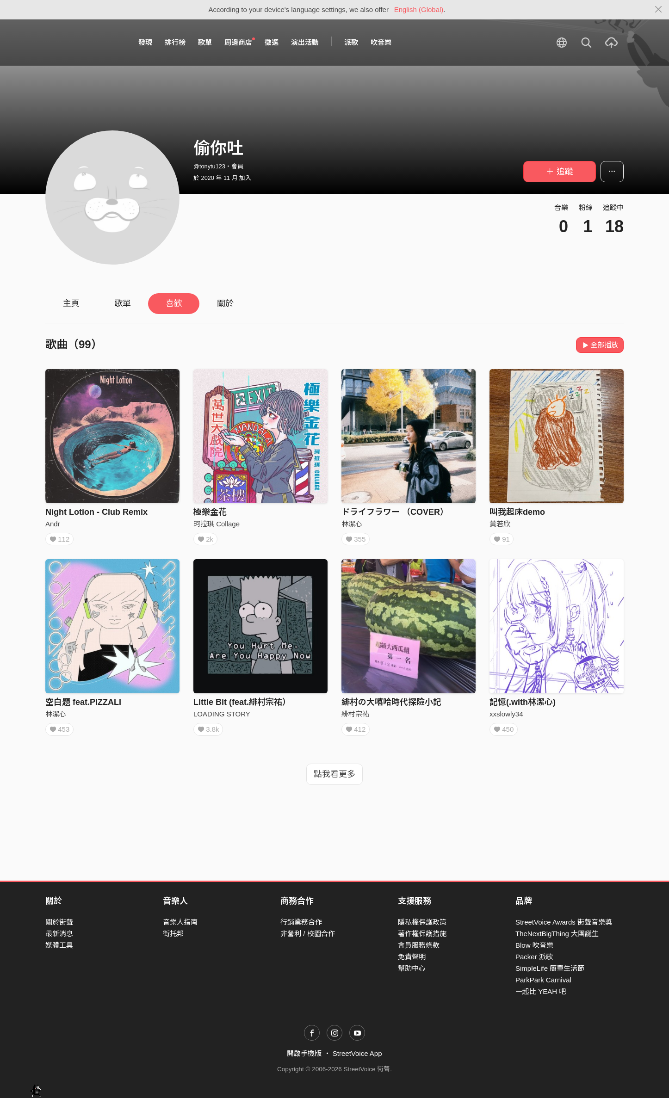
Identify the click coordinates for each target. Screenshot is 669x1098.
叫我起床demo (517, 512)
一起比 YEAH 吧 (540, 991)
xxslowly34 (506, 717)
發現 (145, 42)
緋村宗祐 (355, 717)
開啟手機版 (304, 1053)
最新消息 (59, 934)
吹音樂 (381, 42)
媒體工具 (59, 945)
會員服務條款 (419, 945)
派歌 (351, 42)
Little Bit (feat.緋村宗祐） (242, 704)
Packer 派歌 (534, 957)
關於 (225, 303)
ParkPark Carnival (543, 980)
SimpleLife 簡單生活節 (549, 968)
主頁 (71, 303)
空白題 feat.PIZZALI (83, 704)
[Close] (658, 9)
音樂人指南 (180, 922)
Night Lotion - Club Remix (96, 512)
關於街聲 (59, 922)
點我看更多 (334, 779)
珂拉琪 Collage (216, 524)
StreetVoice (83, 42)
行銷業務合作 (301, 922)
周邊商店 (239, 42)
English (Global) (419, 9)
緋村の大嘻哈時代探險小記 (391, 704)
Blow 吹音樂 (534, 945)
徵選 (272, 42)
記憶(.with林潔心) (522, 704)
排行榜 (175, 42)
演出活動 (305, 42)
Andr (52, 524)
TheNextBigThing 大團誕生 (557, 934)
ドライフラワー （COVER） (394, 512)
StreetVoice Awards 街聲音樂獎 (563, 922)
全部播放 (600, 345)
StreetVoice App (357, 1053)
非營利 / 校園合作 (307, 934)
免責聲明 (412, 957)
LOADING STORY (221, 717)
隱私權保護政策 (422, 922)
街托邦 (173, 934)
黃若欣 (499, 524)
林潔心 (351, 524)
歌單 (205, 42)
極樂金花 (210, 512)
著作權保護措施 (422, 934)
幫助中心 (412, 968)
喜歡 (174, 303)
